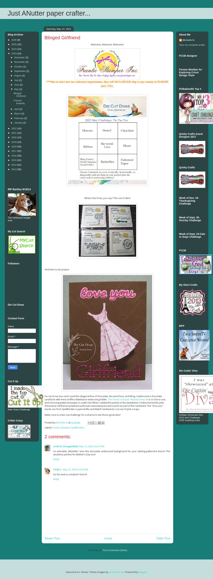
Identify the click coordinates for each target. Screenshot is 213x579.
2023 (14, 53)
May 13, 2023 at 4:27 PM (91, 446)
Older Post (163, 538)
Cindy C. (57, 469)
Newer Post (52, 538)
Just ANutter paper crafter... (49, 13)
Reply (56, 459)
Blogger (143, 572)
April (17, 109)
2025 (14, 44)
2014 (14, 164)
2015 (14, 160)
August (18, 75)
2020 (14, 137)
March (17, 113)
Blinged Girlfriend (20, 95)
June (17, 84)
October (18, 66)
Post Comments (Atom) (115, 550)
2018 (14, 146)
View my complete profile (192, 45)
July (16, 80)
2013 (14, 169)
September (20, 71)
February (19, 118)
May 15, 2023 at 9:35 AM (75, 469)
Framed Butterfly (19, 102)
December (20, 57)
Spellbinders (78, 427)
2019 (14, 142)
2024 (14, 49)
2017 (14, 151)
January (18, 122)
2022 (14, 128)
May (16, 89)
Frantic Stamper (61, 427)
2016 (14, 155)
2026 (14, 40)
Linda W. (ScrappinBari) (65, 446)
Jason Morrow (116, 572)
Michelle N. (189, 40)
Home (108, 538)
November (20, 62)
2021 (14, 133)
